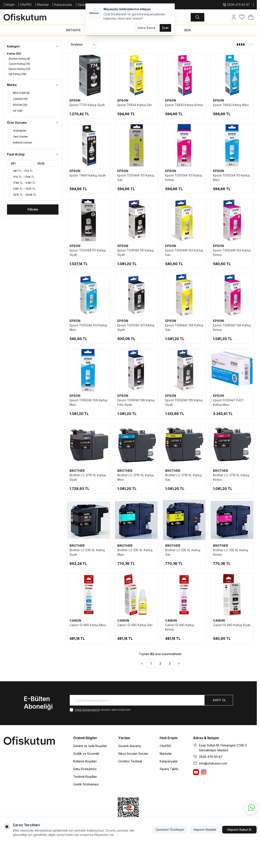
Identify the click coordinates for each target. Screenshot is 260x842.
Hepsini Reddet (204, 829)
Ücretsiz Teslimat (130, 761)
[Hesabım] (234, 17)
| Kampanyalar (62, 4)
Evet (165, 28)
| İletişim (9, 4)
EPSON (75, 100)
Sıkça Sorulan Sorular (133, 753)
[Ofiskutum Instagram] (204, 772)
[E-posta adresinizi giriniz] (151, 700)
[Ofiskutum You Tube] (196, 772)
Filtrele (33, 209)
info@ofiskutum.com (213, 763)
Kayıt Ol (219, 700)
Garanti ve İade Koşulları (90, 746)
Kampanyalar (169, 761)
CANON (75, 620)
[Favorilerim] (242, 17)
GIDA (187, 30)
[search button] (197, 17)
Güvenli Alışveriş (129, 746)
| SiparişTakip (85, 4)
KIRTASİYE (73, 30)
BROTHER (77, 470)
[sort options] (82, 44)
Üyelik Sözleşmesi (86, 784)
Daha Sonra (146, 28)
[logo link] (28, 17)
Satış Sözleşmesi (85, 769)
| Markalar (42, 4)
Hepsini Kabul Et (239, 829)
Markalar (166, 753)
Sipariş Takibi (169, 769)
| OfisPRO (25, 4)
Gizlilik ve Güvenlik (86, 753)
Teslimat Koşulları (85, 776)
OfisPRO (165, 746)
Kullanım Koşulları (85, 761)
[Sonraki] (179, 664)
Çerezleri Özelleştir (170, 829)
